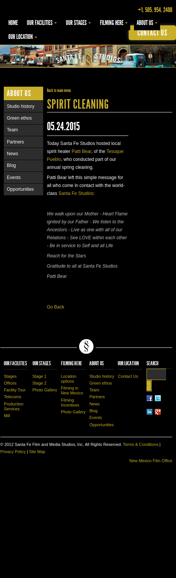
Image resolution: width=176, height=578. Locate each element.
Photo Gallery (45, 390)
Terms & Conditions (141, 444)
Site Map (37, 451)
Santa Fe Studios (75, 193)
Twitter (158, 398)
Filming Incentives (70, 402)
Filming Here (111, 22)
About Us (145, 22)
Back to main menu (59, 90)
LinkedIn (149, 412)
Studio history (20, 106)
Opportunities (20, 189)
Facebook (149, 398)
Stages (10, 376)
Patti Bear (81, 151)
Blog (11, 165)
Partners (15, 142)
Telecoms (12, 396)
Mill (7, 415)
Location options (68, 378)
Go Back (55, 307)
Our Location (20, 37)
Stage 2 (40, 383)
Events (14, 177)
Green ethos (19, 118)
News (12, 153)
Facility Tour (14, 390)
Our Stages (76, 22)
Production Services (13, 406)
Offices (10, 383)
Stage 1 (40, 376)
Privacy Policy (13, 451)
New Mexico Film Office (150, 460)
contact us (152, 32)
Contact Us (128, 376)
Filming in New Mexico (72, 390)
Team (12, 129)
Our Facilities (40, 22)
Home (13, 22)
